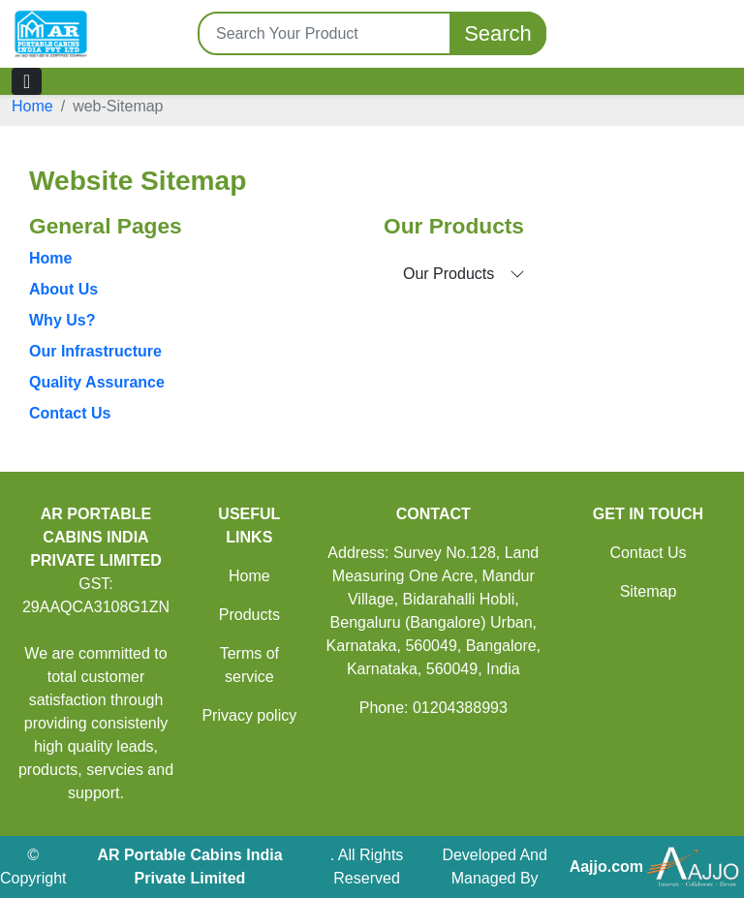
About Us (63, 289)
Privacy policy (249, 715)
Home (32, 106)
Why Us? (62, 320)
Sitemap (648, 591)
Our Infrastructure (95, 351)
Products (249, 614)
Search (498, 33)
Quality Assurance (97, 382)
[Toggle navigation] (27, 81)
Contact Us (69, 413)
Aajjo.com (606, 866)
